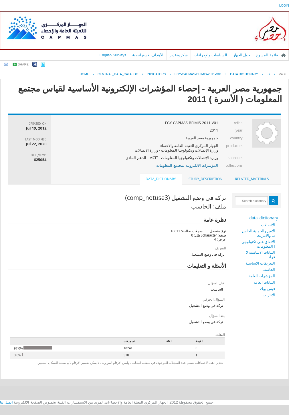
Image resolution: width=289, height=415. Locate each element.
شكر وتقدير (179, 55)
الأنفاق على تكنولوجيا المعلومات (258, 244)
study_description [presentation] (205, 178)
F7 (268, 74)
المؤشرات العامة (262, 275)
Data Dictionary (244, 74)
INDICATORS (156, 74)
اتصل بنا (6, 402)
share (23, 64)
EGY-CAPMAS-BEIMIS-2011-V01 (198, 74)
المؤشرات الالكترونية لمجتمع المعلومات (187, 165)
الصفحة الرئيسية (283, 55)
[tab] (252, 179)
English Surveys (113, 55)
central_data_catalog (118, 74)
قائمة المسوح (267, 55)
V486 (282, 74)
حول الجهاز (241, 55)
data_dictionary (263, 218)
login (284, 5)
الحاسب (268, 269)
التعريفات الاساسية (260, 263)
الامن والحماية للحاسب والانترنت (258, 233)
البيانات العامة (264, 282)
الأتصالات (268, 225)
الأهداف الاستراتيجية (148, 55)
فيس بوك (267, 288)
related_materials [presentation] (252, 178)
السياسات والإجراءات (210, 55)
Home (84, 74)
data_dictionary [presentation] (161, 178)
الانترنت (269, 295)
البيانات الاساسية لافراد (260, 254)
